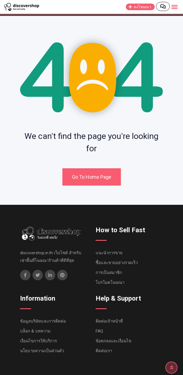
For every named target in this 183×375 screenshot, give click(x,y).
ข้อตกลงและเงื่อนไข (113, 340)
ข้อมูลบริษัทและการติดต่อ (43, 321)
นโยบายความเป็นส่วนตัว (42, 350)
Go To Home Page (91, 177)
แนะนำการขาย (109, 252)
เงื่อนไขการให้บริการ (38, 340)
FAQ (99, 331)
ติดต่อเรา (104, 350)
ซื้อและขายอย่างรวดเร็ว (117, 262)
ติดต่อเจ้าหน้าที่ (109, 321)
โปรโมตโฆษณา (110, 282)
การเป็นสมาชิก (109, 272)
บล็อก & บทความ (35, 331)
